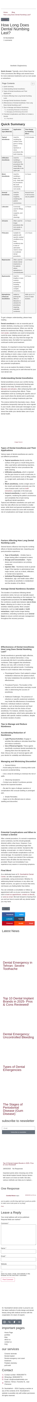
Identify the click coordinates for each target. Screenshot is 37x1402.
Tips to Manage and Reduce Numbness (16, 107)
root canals (5, 333)
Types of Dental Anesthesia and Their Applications (15, 92)
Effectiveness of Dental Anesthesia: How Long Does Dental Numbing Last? (18, 104)
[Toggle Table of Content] (32, 83)
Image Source (18, 442)
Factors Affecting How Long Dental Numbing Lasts (18, 97)
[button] (18, 8)
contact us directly (28, 894)
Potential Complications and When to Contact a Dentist (18, 115)
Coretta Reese (11, 1195)
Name (3, 1248)
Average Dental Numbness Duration (15, 100)
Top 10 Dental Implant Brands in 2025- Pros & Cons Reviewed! (18, 1001)
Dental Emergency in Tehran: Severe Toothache (17, 966)
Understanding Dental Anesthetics (14, 89)
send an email (8, 897)
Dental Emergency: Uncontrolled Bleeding (18, 1035)
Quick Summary (9, 86)
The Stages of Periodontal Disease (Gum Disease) (13, 1109)
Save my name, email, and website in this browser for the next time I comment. (15, 1274)
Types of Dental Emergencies (14, 1068)
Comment (5, 1223)
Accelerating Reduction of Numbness (17, 109)
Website (4, 1264)
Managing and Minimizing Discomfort (17, 112)
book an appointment (13, 894)
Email (3, 1256)
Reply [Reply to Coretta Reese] (2, 1206)
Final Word (10, 118)
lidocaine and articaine (9, 389)
